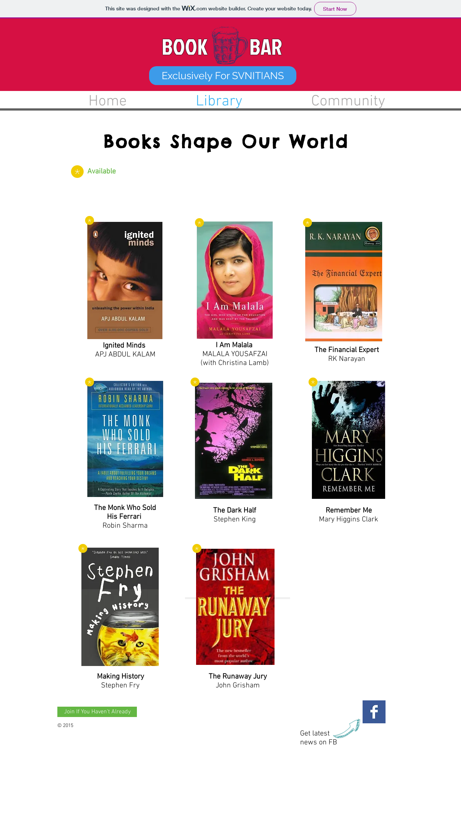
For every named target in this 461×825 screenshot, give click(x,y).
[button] (222, 75)
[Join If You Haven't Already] (97, 712)
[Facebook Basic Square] (374, 711)
